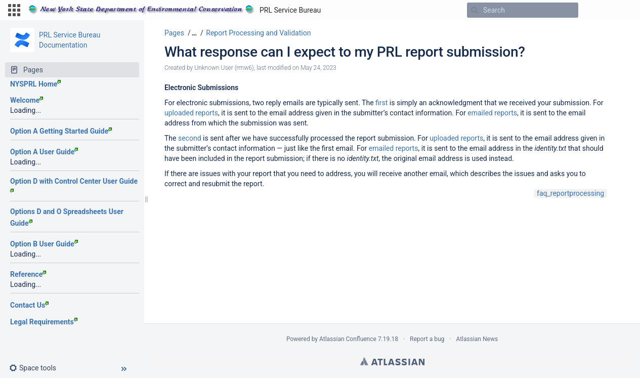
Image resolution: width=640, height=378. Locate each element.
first (381, 103)
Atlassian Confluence (347, 339)
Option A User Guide (44, 152)
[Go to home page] (174, 10)
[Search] (475, 10)
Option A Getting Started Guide (61, 131)
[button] (14, 10)
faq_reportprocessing (570, 193)
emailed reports (492, 113)
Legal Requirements (43, 322)
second (189, 138)
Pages (174, 33)
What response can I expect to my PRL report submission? (344, 52)
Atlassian (392, 361)
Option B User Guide (44, 244)
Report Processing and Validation (258, 33)
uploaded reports (191, 113)
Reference (28, 274)
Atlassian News (477, 339)
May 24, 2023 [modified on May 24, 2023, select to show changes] (318, 67)
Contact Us (29, 305)
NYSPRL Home (35, 84)
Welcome (26, 100)
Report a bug (427, 339)
